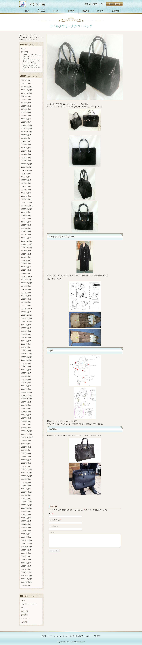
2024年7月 (25, 141)
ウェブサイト (53, 526)
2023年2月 (25, 196)
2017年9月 (25, 402)
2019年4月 (25, 341)
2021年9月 (25, 251)
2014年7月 (25, 518)
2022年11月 (25, 206)
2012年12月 (25, 572)
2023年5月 (25, 186)
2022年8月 (25, 215)
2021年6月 (25, 260)
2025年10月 (25, 93)
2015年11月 (25, 473)
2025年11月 (25, 90)
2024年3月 (25, 154)
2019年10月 (25, 321)
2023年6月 (25, 183)
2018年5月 (25, 376)
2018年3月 (25, 383)
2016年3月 (25, 460)
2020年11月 (25, 280)
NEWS (23, 49)
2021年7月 (25, 257)
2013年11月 (25, 543)
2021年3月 (25, 270)
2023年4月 (25, 189)
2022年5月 (25, 225)
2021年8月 (25, 254)
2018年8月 (25, 366)
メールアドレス (55, 520)
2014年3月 (25, 531)
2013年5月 (25, 559)
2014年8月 (25, 514)
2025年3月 (25, 115)
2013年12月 (25, 540)
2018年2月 (25, 386)
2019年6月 (25, 334)
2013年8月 (25, 553)
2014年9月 (25, 511)
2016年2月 (25, 463)
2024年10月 (25, 132)
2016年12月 (25, 431)
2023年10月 (25, 170)
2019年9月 (25, 325)
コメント (52, 533)
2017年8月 (25, 405)
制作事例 (71, 11)
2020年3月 (25, 305)
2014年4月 (25, 527)
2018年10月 (25, 360)
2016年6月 (25, 450)
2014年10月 (25, 508)
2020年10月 (25, 283)
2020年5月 (25, 299)
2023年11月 (25, 167)
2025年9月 (25, 96)
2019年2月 (25, 347)
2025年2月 (25, 119)
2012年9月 (25, 582)
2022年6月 (25, 222)
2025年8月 (25, 99)
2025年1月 (25, 122)
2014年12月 (25, 501)
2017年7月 (25, 408)
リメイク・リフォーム (41, 11)
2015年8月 (25, 482)
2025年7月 (25, 103)
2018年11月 (25, 357)
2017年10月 (25, 399)
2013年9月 (25, 550)
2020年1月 (25, 312)
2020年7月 (25, 292)
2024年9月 (25, 135)
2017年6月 (25, 411)
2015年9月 (25, 479)
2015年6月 (25, 489)
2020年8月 (25, 289)
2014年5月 (25, 524)
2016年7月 (25, 447)
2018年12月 (25, 354)
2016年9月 (25, 440)
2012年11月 (25, 576)
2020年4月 (25, 302)
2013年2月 (25, 569)
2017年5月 (25, 415)
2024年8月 (25, 138)
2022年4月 (25, 228)
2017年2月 (25, 424)
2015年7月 (25, 485)
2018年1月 (25, 389)
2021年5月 (25, 263)
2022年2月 (25, 235)
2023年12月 (25, 164)
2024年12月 (25, 125)
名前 (51, 514)
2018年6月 (25, 373)
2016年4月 (25, 456)
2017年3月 (25, 421)
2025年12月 (25, 87)
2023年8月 (25, 177)
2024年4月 (25, 151)
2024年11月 (25, 128)
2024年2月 (25, 157)
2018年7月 (25, 370)
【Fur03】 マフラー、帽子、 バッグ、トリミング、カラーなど (31, 67)
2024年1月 (25, 160)
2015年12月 (25, 469)
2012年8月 (25, 585)
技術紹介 (86, 11)
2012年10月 (25, 579)
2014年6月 (25, 521)
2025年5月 (25, 109)
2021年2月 (25, 273)
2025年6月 (25, 106)
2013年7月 (25, 556)
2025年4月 (25, 112)
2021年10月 (25, 247)
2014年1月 (25, 537)
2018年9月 (25, 363)
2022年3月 (25, 231)
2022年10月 (25, 209)
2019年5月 (25, 337)
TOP (26, 11)
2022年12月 (25, 202)
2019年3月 (25, 344)
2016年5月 (25, 453)
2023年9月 (25, 173)
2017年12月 (25, 392)
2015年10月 (25, 476)
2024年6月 (25, 144)
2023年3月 (25, 193)
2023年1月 (25, 199)
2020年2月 (25, 308)
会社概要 (115, 11)
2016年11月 (25, 434)
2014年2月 (25, 534)
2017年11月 (25, 395)
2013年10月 (25, 547)
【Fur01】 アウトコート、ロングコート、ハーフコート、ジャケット (31, 56)
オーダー (56, 11)
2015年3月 (25, 498)
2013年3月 (25, 566)
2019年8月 (25, 328)
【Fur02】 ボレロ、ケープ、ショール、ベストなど (31, 62)
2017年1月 (25, 428)
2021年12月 (25, 241)
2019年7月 (25, 331)
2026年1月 (25, 83)
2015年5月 (25, 492)
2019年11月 (25, 318)
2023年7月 (25, 180)
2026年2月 (25, 80)
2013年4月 (25, 563)
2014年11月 (25, 505)
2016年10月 (25, 437)
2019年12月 (25, 315)
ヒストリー (100, 11)
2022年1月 (25, 238)
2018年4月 (25, 379)
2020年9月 (25, 286)
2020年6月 (25, 296)
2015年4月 (25, 495)
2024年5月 (25, 148)
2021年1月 (25, 276)
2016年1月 (25, 466)
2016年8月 (25, 444)
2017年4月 (25, 418)
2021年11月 (25, 244)
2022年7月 (25, 218)
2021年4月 (25, 267)
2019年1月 (25, 350)
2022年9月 (25, 212)
